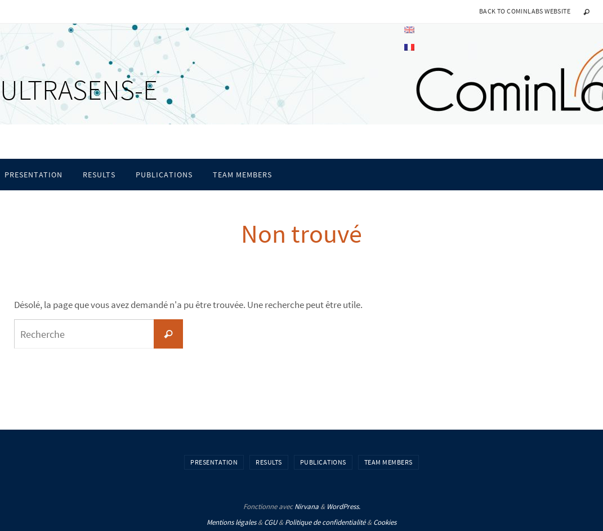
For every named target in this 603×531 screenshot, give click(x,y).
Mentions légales (231, 522)
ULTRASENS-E (79, 90)
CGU (270, 522)
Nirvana (306, 506)
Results (269, 462)
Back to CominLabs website (524, 11)
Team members (388, 462)
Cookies (384, 522)
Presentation (214, 462)
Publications (323, 462)
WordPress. (343, 506)
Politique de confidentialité (325, 522)
